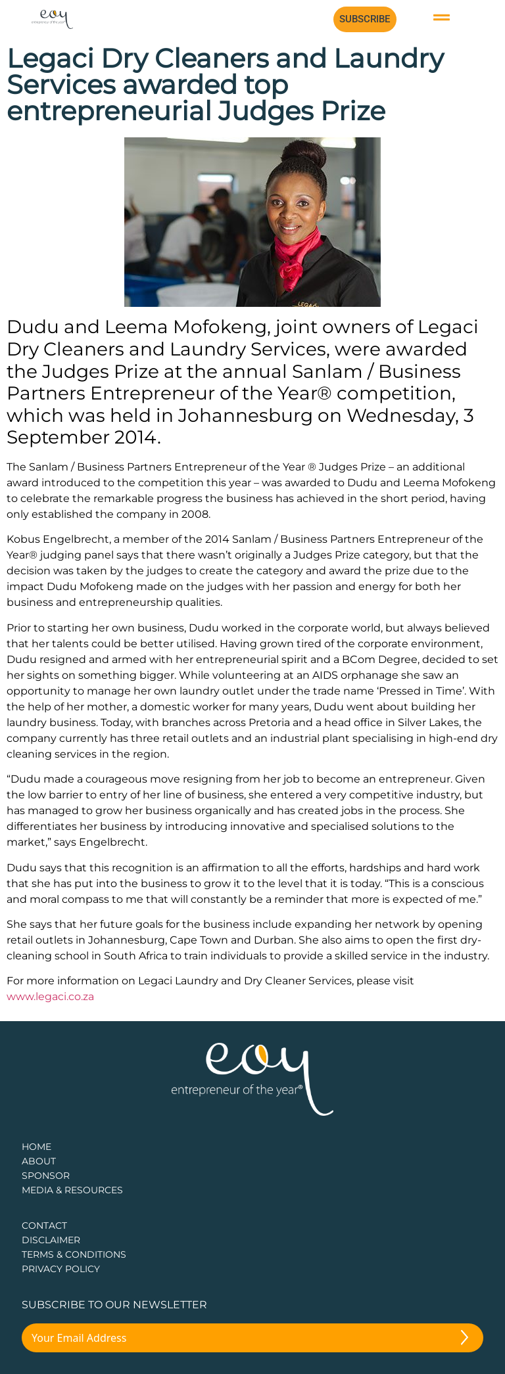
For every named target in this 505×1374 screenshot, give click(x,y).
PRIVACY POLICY (61, 1269)
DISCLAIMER (51, 1240)
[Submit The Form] (464, 1339)
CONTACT (44, 1225)
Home (36, 1147)
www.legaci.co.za (50, 996)
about (39, 1161)
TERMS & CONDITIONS (74, 1254)
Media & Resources (72, 1190)
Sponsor (46, 1175)
